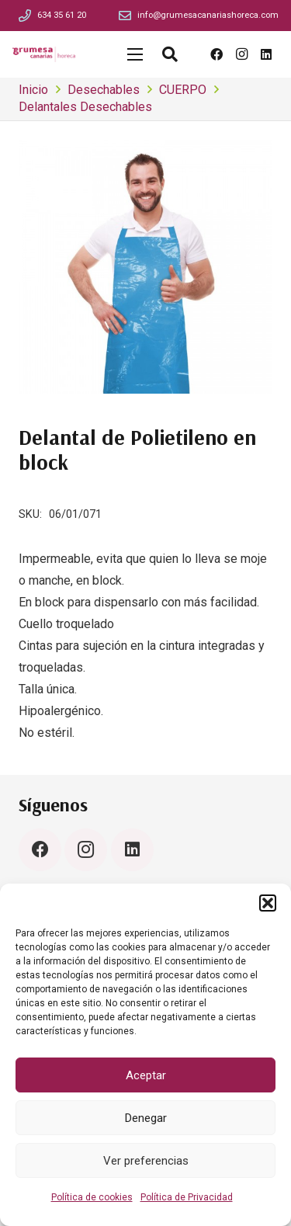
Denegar (146, 1118)
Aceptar (146, 1075)
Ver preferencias (146, 1161)
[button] (267, 903)
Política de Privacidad (186, 1197)
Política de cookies (92, 1197)
